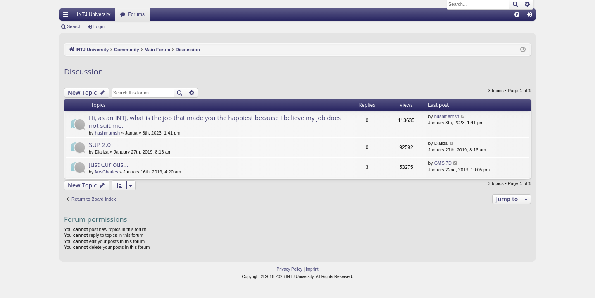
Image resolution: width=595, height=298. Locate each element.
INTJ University (93, 14)
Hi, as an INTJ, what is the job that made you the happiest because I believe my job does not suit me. (215, 121)
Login (99, 26)
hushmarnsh (107, 132)
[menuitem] (517, 14)
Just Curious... (108, 164)
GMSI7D (443, 163)
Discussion (83, 71)
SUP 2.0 (100, 144)
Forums (136, 14)
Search (74, 26)
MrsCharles (106, 171)
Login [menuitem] (531, 16)
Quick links (67, 16)
